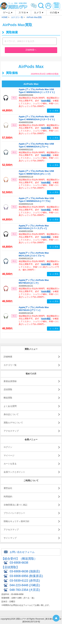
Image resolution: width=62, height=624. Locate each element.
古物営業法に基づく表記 (15, 505)
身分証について (11, 414)
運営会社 (8, 488)
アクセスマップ (11, 431)
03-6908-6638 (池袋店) (25, 571)
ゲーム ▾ (7, 12)
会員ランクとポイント (14, 472)
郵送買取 (8, 397)
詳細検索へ (31, 50)
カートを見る (10, 463)
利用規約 (8, 496)
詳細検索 (8, 356)
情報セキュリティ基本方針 (16, 521)
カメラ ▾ (38, 12)
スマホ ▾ (23, 12)
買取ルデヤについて (13, 422)
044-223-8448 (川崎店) (25, 585)
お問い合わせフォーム (22, 552)
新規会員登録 (10, 381)
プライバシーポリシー (14, 513)
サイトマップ (10, 538)
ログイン (8, 447)
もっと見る (54, 111)
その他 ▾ (54, 12)
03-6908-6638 (19, 562)
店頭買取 (8, 389)
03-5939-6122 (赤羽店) (25, 580)
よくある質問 (10, 406)
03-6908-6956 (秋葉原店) (26, 576)
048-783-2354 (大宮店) (25, 589)
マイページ (9, 455)
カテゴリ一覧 (10, 365)
